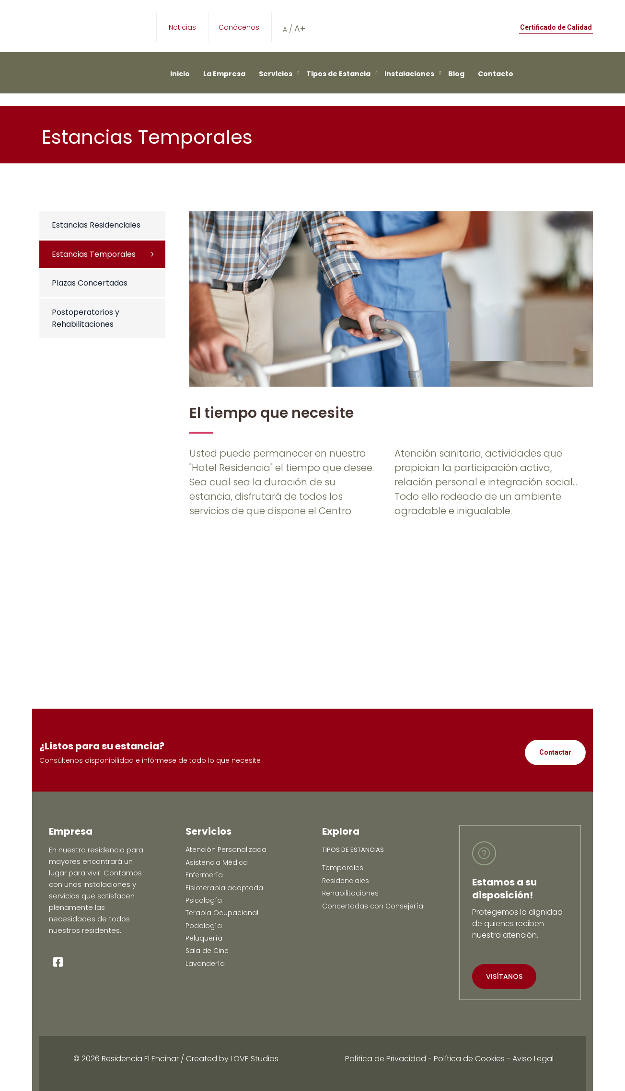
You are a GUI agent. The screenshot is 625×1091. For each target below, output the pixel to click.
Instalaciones (409, 74)
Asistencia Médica (216, 862)
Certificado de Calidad (556, 27)
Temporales (342, 868)
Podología (203, 925)
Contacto (495, 74)
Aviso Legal (533, 1058)
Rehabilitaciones (350, 893)
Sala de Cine (207, 950)
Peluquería (203, 938)
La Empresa (224, 74)
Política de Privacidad (385, 1058)
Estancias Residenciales (96, 224)
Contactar (555, 752)
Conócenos (239, 27)
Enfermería (204, 875)
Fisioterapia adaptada (224, 888)
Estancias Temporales (94, 254)
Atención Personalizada (225, 849)
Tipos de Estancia (338, 74)
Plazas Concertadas (89, 282)
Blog (456, 74)
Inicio (180, 74)
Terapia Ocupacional (221, 913)
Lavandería (205, 963)
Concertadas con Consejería (372, 906)
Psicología (203, 900)
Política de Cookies (469, 1058)
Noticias (182, 27)
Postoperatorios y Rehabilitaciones (85, 318)
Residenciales (345, 880)
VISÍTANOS (504, 976)
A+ (299, 28)
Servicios (275, 74)
